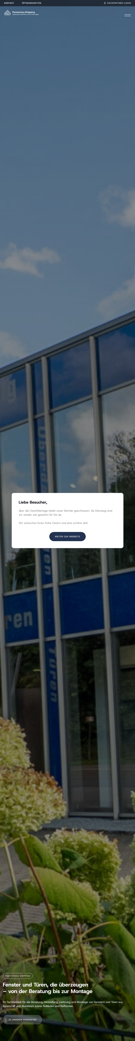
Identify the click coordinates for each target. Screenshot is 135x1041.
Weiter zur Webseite (67, 536)
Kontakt (9, 3)
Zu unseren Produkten (22, 1019)
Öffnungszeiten (31, 3)
